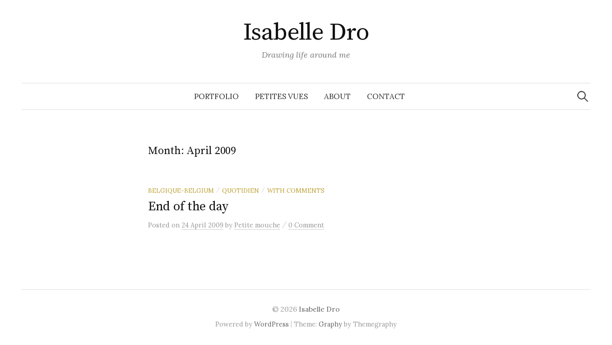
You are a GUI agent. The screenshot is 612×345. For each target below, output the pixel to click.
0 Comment (306, 225)
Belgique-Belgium (181, 190)
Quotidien (240, 190)
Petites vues (281, 96)
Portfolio (216, 96)
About (337, 96)
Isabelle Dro (306, 32)
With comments (296, 190)
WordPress (271, 324)
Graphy (330, 324)
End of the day (188, 206)
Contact (386, 96)
